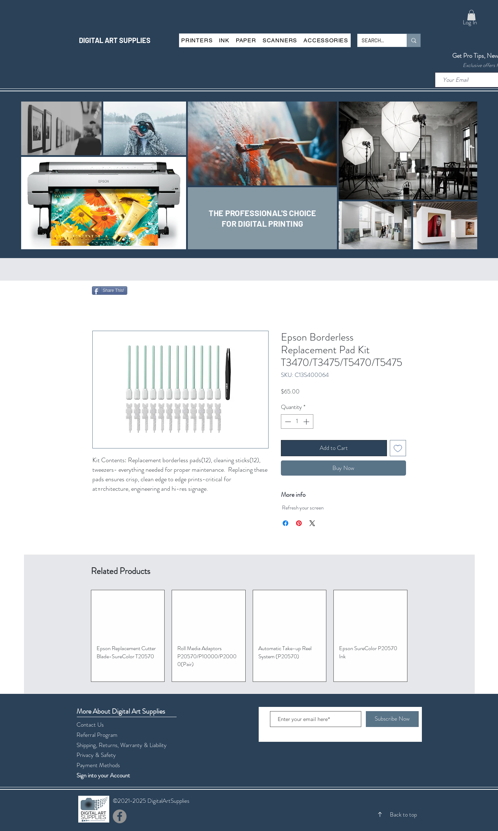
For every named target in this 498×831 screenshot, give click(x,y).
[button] (471, 15)
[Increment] (307, 422)
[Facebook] (120, 816)
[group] (249, 635)
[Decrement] (287, 422)
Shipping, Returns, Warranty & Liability (121, 745)
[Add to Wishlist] (398, 448)
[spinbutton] (297, 422)
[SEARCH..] (377, 40)
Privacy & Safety (96, 755)
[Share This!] (109, 290)
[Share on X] (312, 523)
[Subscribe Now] (392, 719)
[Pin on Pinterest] (299, 523)
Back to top (403, 814)
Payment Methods (98, 765)
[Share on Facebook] (285, 523)
